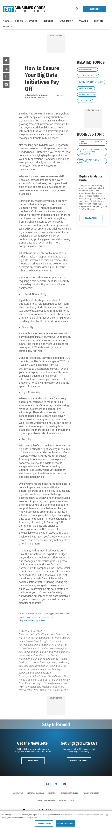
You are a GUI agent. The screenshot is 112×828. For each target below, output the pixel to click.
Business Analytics (87, 70)
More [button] (6, 26)
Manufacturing (86, 88)
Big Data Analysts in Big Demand (33, 621)
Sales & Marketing (87, 95)
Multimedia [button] (66, 21)
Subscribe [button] (33, 760)
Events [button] (33, 21)
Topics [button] (19, 21)
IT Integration (85, 101)
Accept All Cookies (65, 823)
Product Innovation (88, 76)
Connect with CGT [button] (79, 760)
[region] (56, 819)
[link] (6, 60)
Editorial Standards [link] (69, 793)
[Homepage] (24, 9)
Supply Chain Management (91, 82)
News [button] (6, 21)
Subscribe (94, 9)
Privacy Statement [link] (91, 793)
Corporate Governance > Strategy (90, 143)
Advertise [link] (52, 793)
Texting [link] (99, 21)
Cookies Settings (66, 800)
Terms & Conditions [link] (46, 801)
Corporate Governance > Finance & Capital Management (90, 152)
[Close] (107, 815)
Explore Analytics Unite (90, 178)
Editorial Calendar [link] (35, 793)
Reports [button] (48, 21)
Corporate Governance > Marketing (90, 161)
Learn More (91, 218)
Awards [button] (83, 21)
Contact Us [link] (18, 793)
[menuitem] (9, 21)
